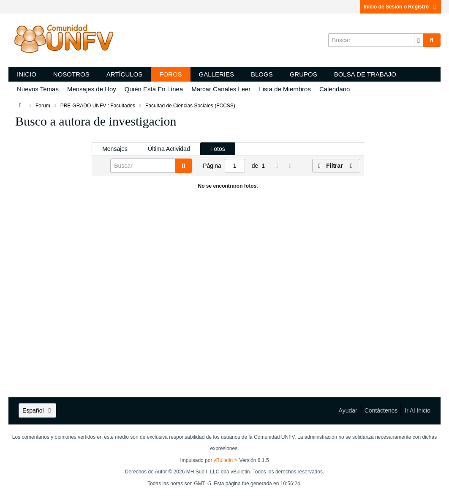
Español (37, 410)
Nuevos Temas (38, 89)
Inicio (26, 74)
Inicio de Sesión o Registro (400, 7)
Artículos (124, 74)
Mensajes (115, 148)
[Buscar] (375, 40)
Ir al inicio (417, 410)
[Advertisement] (50, 262)
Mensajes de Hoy (91, 89)
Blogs (262, 74)
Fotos (217, 148)
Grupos (303, 74)
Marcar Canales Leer (220, 89)
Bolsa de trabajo (365, 74)
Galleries (216, 74)
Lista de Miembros (285, 89)
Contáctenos (381, 410)
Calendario (334, 89)
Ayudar (348, 410)
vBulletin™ (226, 460)
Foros (170, 74)
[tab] (115, 149)
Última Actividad (169, 148)
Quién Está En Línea (154, 89)
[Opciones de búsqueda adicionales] (418, 40)
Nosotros (71, 74)
